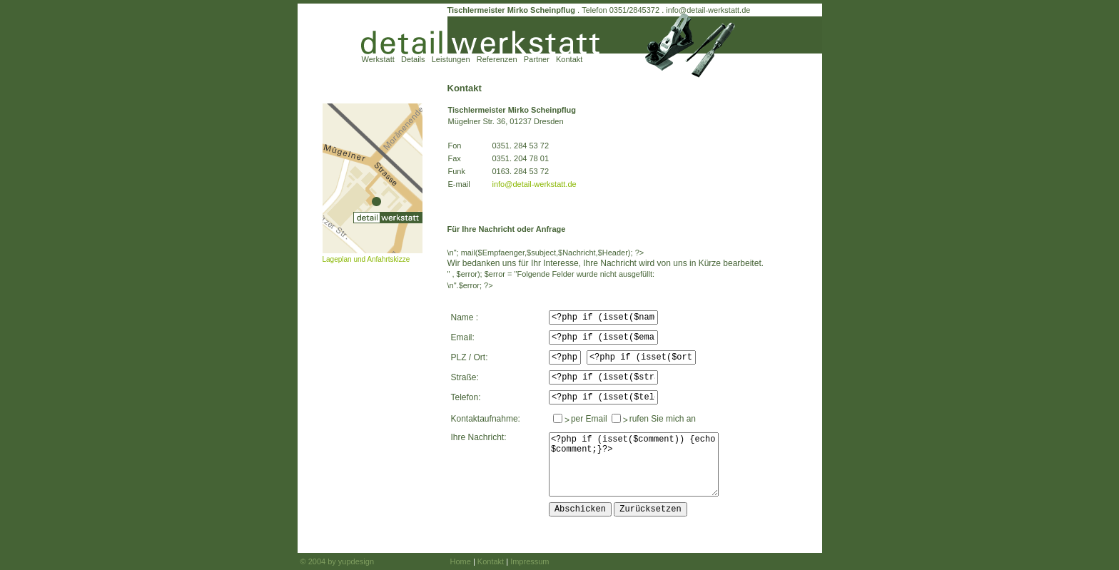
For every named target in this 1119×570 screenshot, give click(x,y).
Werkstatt (378, 59)
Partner (537, 59)
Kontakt (569, 59)
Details (413, 59)
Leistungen (451, 59)
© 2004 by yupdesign (337, 561)
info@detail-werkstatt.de (708, 10)
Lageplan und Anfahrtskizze (366, 259)
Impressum (529, 561)
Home (460, 561)
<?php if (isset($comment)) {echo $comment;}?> (634, 464)
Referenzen (497, 59)
